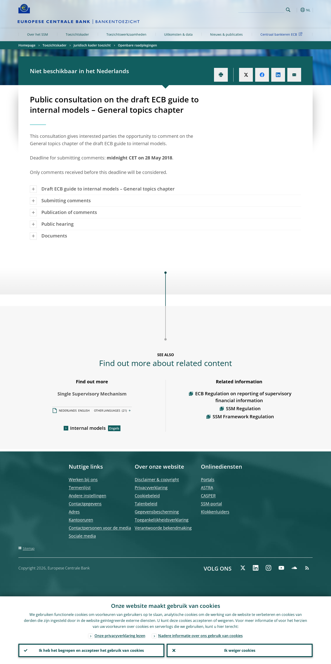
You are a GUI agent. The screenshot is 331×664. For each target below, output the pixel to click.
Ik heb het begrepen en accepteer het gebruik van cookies (91, 650)
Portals (207, 479)
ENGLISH (84, 411)
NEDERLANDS (68, 411)
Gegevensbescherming (157, 511)
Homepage (26, 45)
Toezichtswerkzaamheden (126, 34)
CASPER (208, 495)
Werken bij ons (83, 479)
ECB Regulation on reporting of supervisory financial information (243, 397)
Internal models (88, 428)
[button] (296, 10)
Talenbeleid (146, 503)
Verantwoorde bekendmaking (163, 528)
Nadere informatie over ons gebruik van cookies (200, 635)
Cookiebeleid (147, 495)
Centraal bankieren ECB (282, 34)
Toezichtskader (77, 34)
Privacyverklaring (151, 487)
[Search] (261, 9)
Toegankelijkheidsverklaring (161, 520)
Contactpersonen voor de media (100, 528)
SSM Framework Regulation (243, 416)
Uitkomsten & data (178, 34)
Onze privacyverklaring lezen (119, 635)
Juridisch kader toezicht (92, 45)
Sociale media (82, 536)
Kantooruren (81, 520)
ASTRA (207, 487)
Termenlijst (80, 487)
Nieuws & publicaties (226, 34)
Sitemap (28, 548)
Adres (74, 511)
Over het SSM (37, 34)
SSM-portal (211, 503)
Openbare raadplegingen (137, 45)
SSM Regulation (243, 408)
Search (288, 10)
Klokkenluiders (215, 511)
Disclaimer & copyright (157, 479)
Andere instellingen (87, 495)
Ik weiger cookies (239, 650)
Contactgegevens (85, 503)
